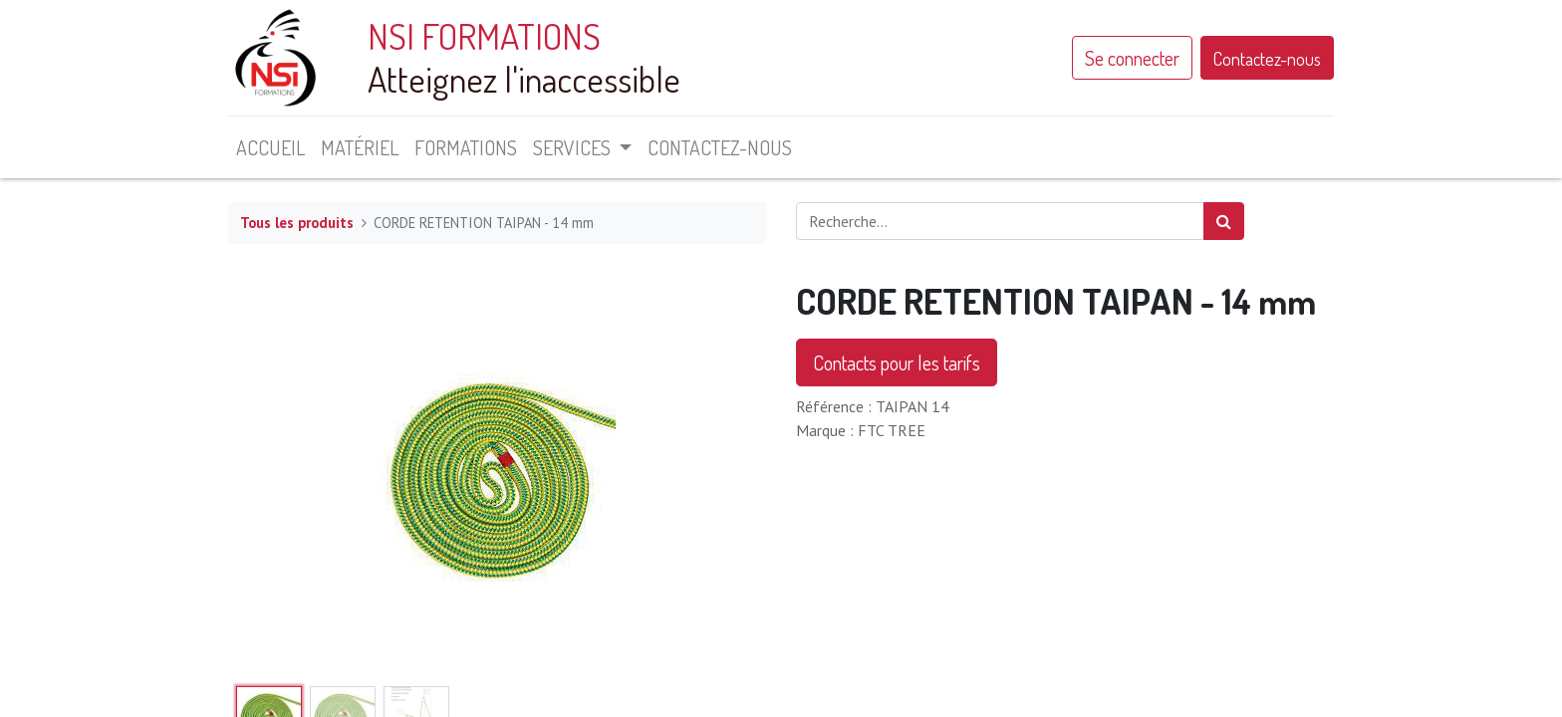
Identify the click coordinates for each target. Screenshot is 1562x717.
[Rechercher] (1223, 221)
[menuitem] (270, 147)
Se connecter (1132, 58)
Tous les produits (297, 222)
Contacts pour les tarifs (896, 362)
